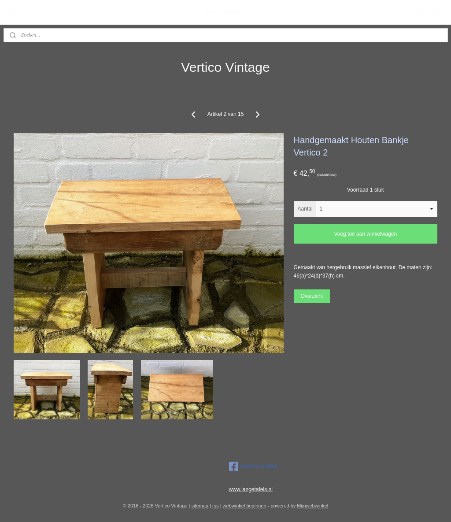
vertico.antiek (253, 466)
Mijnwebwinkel (312, 505)
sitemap (199, 505)
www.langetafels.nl (251, 489)
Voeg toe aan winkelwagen (365, 234)
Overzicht (312, 295)
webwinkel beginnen (244, 505)
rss (215, 505)
